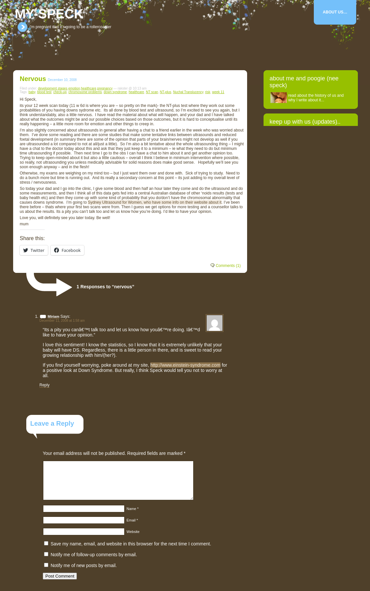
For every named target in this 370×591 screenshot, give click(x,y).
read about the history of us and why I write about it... (316, 97)
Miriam (53, 316)
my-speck (49, 14)
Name (133, 509)
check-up (60, 92)
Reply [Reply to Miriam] (44, 385)
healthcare (88, 88)
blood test (44, 92)
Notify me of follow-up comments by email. (94, 554)
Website (133, 532)
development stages (53, 88)
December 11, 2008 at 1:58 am (62, 320)
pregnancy (105, 88)
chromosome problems (85, 92)
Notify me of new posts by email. (84, 565)
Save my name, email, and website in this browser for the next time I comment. (131, 543)
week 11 (218, 92)
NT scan (152, 92)
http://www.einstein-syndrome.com (185, 365)
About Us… (335, 12)
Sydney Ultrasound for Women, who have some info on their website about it (154, 202)
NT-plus (165, 92)
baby (32, 92)
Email (132, 520)
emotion (74, 88)
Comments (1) (228, 265)
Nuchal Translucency (188, 92)
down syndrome (115, 92)
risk (207, 92)
